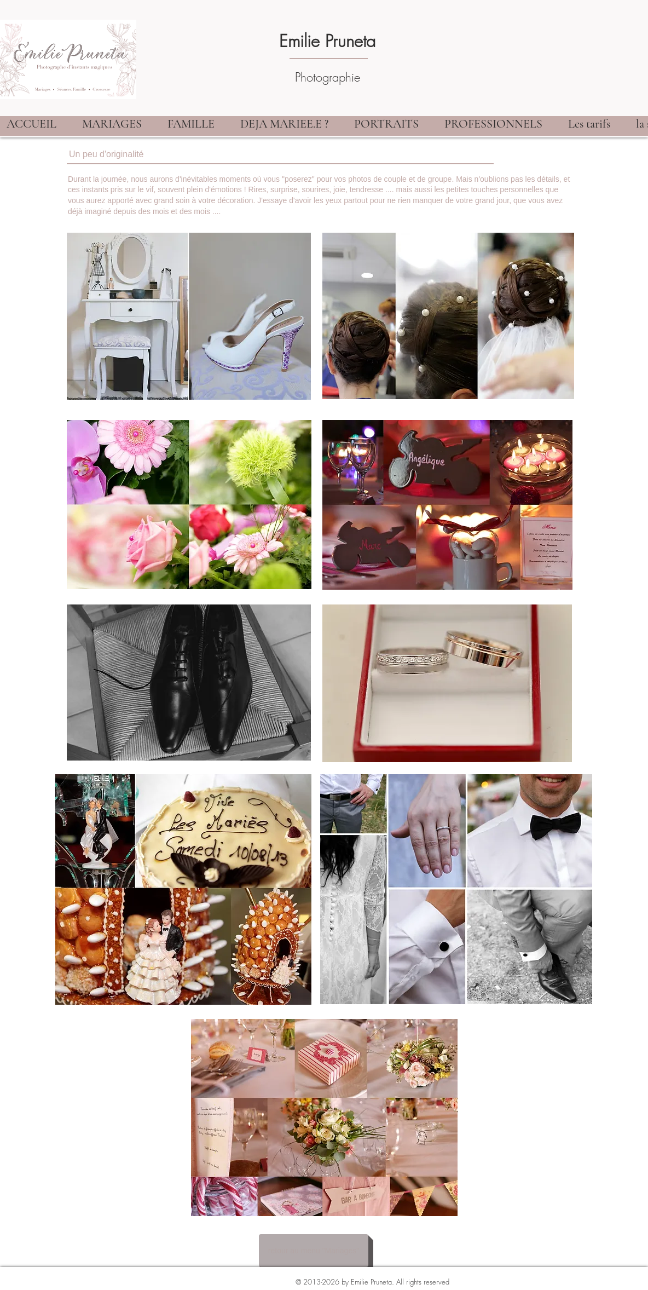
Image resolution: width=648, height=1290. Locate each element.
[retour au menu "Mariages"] (313, 1250)
